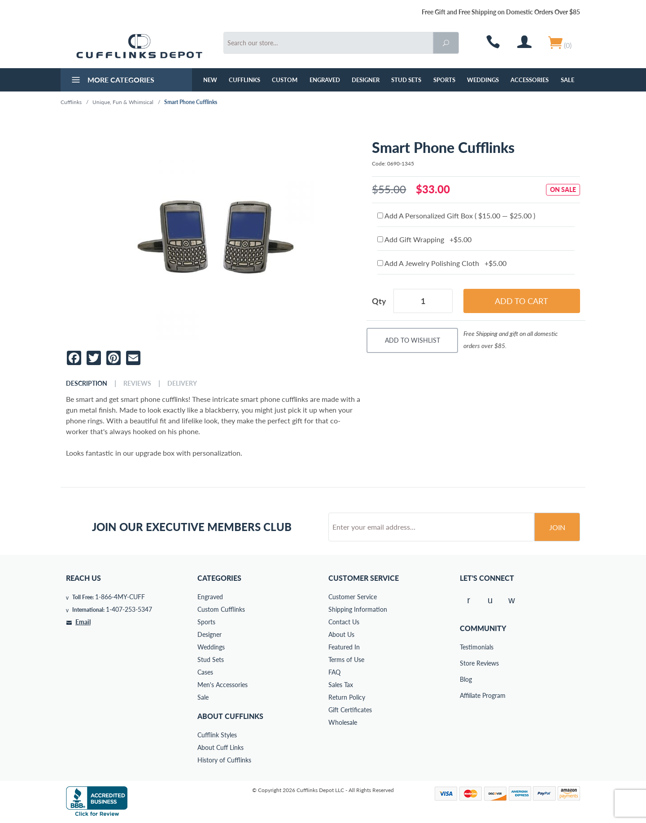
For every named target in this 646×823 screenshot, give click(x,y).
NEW (210, 79)
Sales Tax (340, 684)
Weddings (483, 79)
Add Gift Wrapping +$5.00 (424, 239)
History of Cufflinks (224, 760)
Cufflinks (244, 79)
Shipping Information (357, 609)
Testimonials (466, 647)
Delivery (182, 383)
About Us (341, 634)
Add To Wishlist (412, 340)
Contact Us (343, 622)
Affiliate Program (466, 695)
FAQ (334, 672)
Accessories (530, 79)
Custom (284, 79)
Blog (466, 679)
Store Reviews (466, 663)
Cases (205, 672)
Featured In (344, 647)
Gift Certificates (350, 710)
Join (557, 527)
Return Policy (346, 697)
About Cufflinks (230, 716)
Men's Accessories (222, 684)
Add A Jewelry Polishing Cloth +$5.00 (441, 263)
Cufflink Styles (217, 735)
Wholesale (342, 722)
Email (83, 622)
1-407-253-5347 (129, 609)
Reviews (137, 383)
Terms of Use (346, 659)
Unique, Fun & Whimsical (122, 102)
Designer (366, 79)
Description (86, 383)
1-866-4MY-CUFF (120, 597)
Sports (444, 79)
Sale (567, 79)
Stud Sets (406, 79)
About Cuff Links (220, 747)
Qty (379, 301)
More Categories (112, 80)
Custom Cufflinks (221, 609)
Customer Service (352, 597)
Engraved (325, 79)
